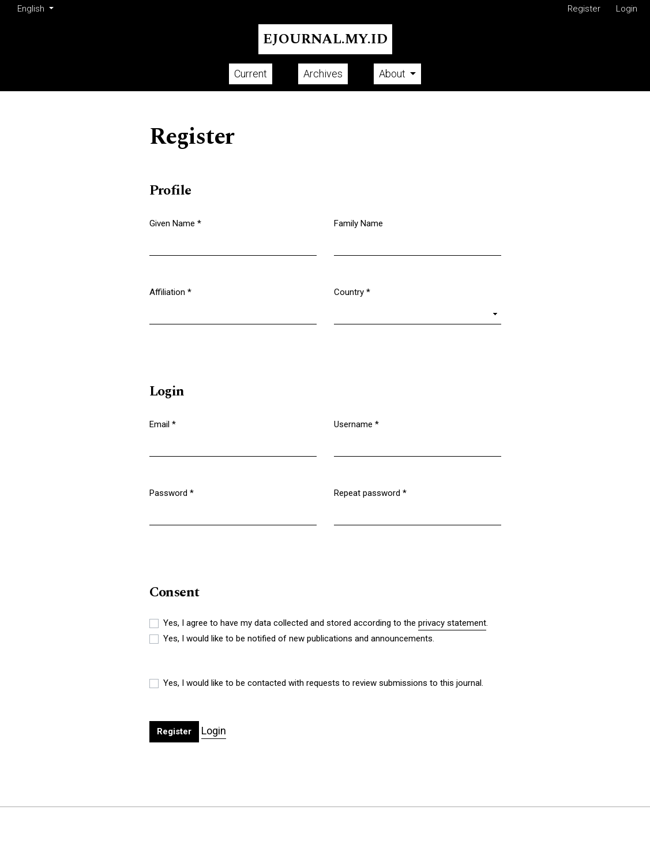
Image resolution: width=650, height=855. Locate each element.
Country (352, 291)
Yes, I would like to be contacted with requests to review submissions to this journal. (323, 683)
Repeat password (370, 492)
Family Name (358, 223)
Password (171, 492)
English (37, 8)
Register (584, 8)
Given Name (175, 223)
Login (626, 8)
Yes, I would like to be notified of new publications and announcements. (298, 638)
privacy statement (452, 623)
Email (162, 424)
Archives (323, 74)
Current (250, 74)
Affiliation (170, 291)
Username (356, 424)
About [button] (393, 74)
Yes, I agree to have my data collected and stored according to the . (325, 623)
